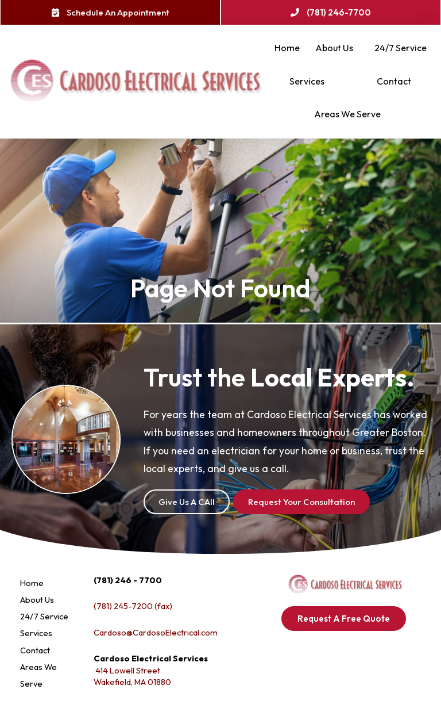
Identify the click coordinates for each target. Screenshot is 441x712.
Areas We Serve (350, 114)
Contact (394, 81)
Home (287, 47)
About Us (337, 48)
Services (309, 81)
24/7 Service (400, 47)
